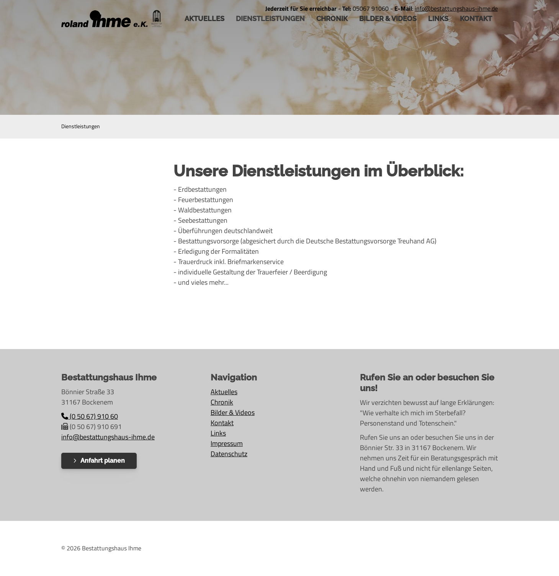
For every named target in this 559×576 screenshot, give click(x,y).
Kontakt (476, 19)
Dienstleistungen (270, 19)
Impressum (227, 443)
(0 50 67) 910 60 (89, 416)
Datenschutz (229, 454)
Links (438, 19)
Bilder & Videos (388, 19)
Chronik (332, 19)
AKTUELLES (204, 19)
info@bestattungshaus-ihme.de (108, 437)
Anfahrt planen (102, 460)
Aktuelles (224, 392)
